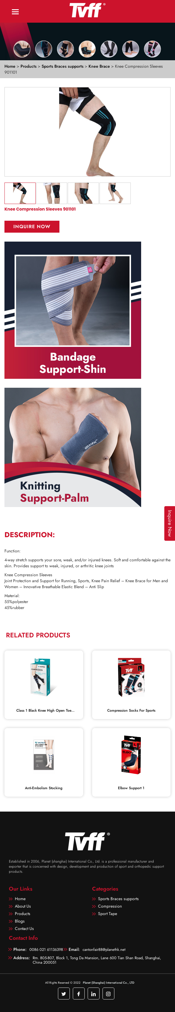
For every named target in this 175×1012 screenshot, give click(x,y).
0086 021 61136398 (46, 949)
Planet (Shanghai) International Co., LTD (108, 982)
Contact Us (24, 928)
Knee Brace (100, 66)
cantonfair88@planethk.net (104, 949)
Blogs (20, 921)
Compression (110, 906)
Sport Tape (107, 914)
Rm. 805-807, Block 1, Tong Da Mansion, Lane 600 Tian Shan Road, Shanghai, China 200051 (97, 960)
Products (29, 66)
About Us (23, 906)
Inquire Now (32, 226)
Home (9, 66)
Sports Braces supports (63, 66)
